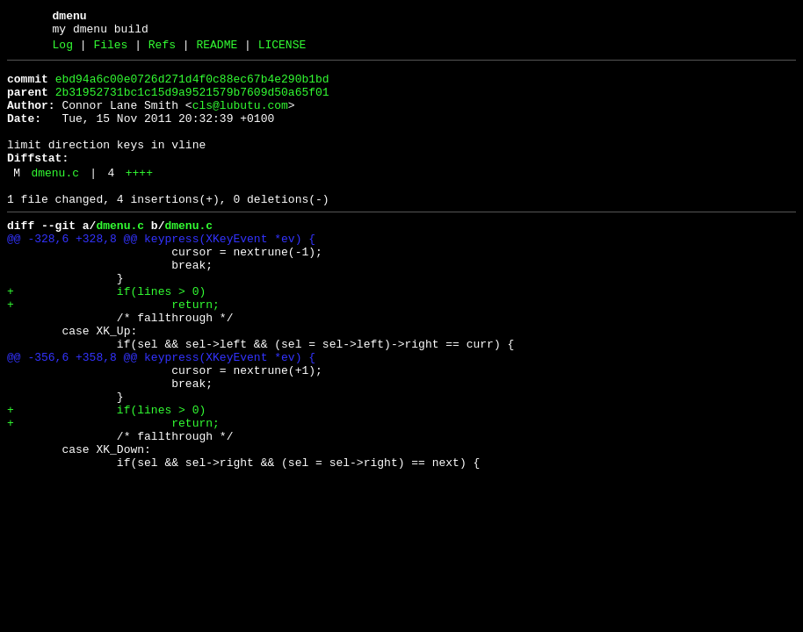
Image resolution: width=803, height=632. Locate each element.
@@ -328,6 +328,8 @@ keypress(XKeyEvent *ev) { (161, 273)
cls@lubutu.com (240, 118)
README (216, 50)
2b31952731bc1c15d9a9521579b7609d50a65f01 (192, 103)
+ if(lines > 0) (106, 336)
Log (63, 50)
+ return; (113, 352)
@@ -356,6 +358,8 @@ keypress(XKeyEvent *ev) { (161, 415)
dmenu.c (55, 199)
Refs (162, 50)
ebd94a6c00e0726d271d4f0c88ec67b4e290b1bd (192, 87)
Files (110, 50)
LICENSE (282, 50)
